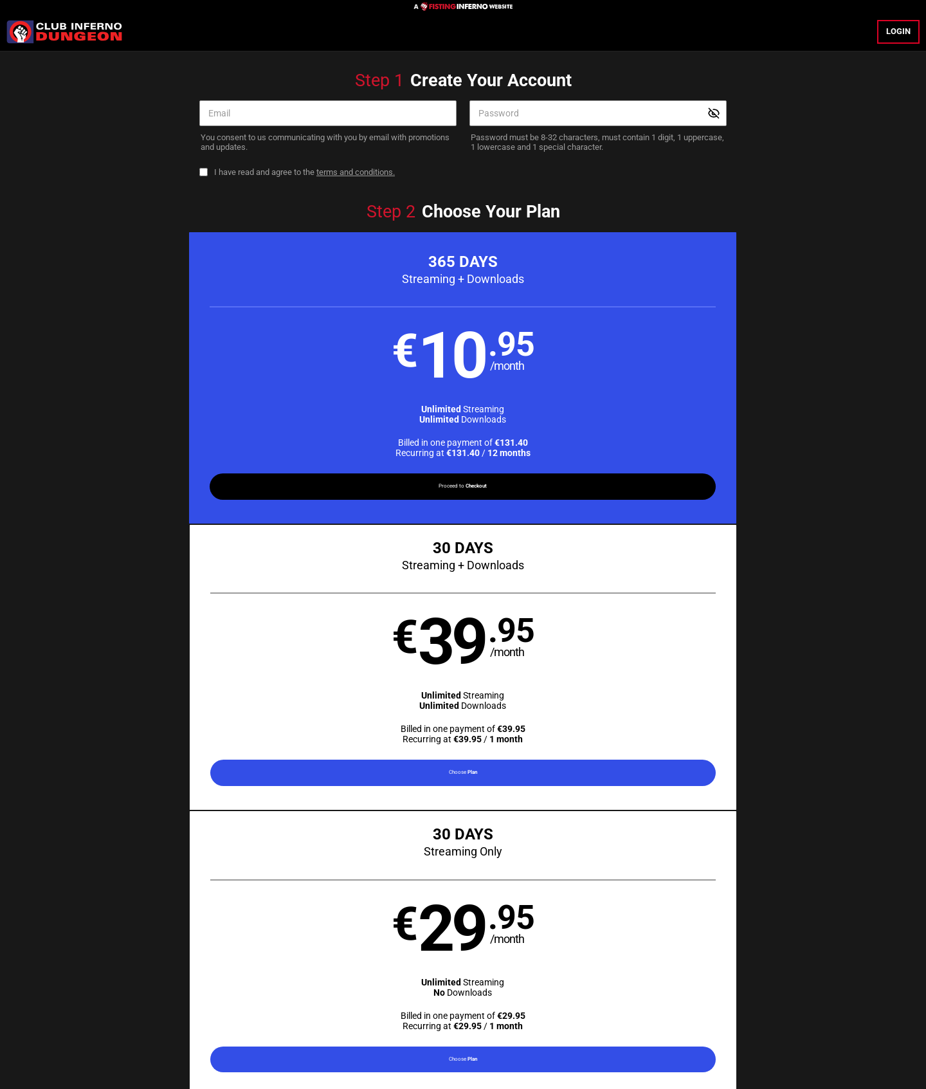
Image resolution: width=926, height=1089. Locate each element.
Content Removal (725, 1007)
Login (898, 31)
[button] (161, 382)
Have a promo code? (806, 550)
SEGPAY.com (557, 1007)
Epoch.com (230, 1007)
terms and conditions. (355, 172)
